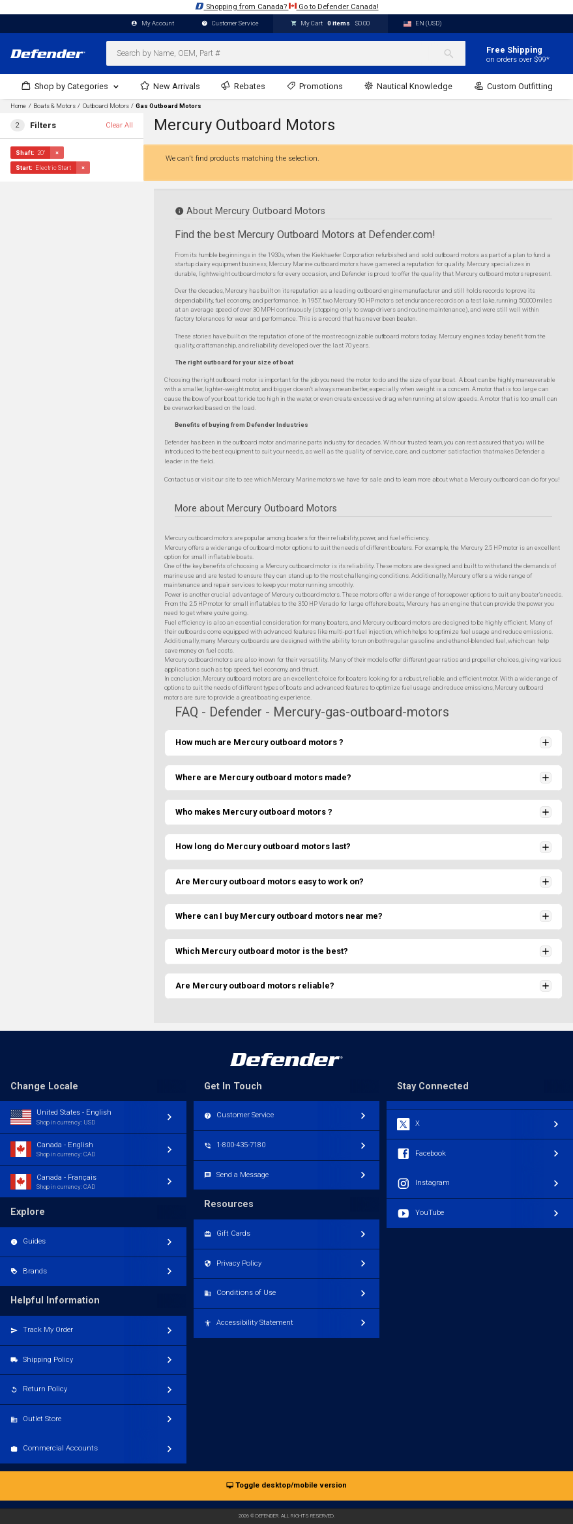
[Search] (454, 53)
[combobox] (285, 53)
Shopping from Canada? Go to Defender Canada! (287, 6)
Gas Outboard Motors (168, 106)
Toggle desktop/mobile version (286, 1486)
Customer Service (230, 24)
